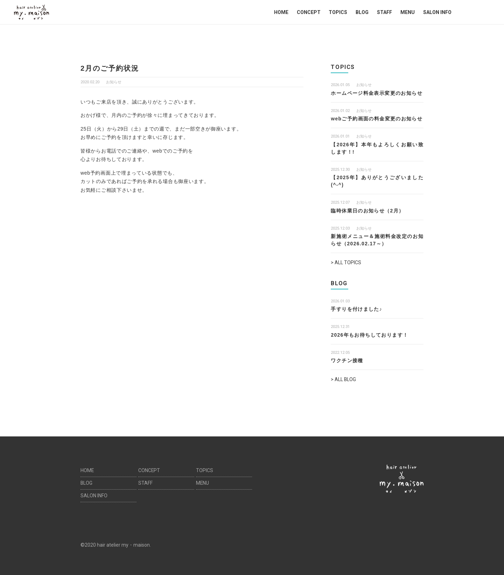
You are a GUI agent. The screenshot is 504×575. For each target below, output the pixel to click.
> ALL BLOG (343, 379)
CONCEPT (309, 12)
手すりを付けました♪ (356, 309)
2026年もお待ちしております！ (369, 334)
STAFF (384, 12)
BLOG (362, 12)
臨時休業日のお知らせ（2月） (367, 210)
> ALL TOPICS (346, 262)
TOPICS (338, 12)
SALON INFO (437, 12)
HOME (281, 12)
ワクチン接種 (347, 360)
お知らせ (113, 82)
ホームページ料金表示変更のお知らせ (376, 93)
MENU (407, 12)
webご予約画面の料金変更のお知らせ (376, 118)
